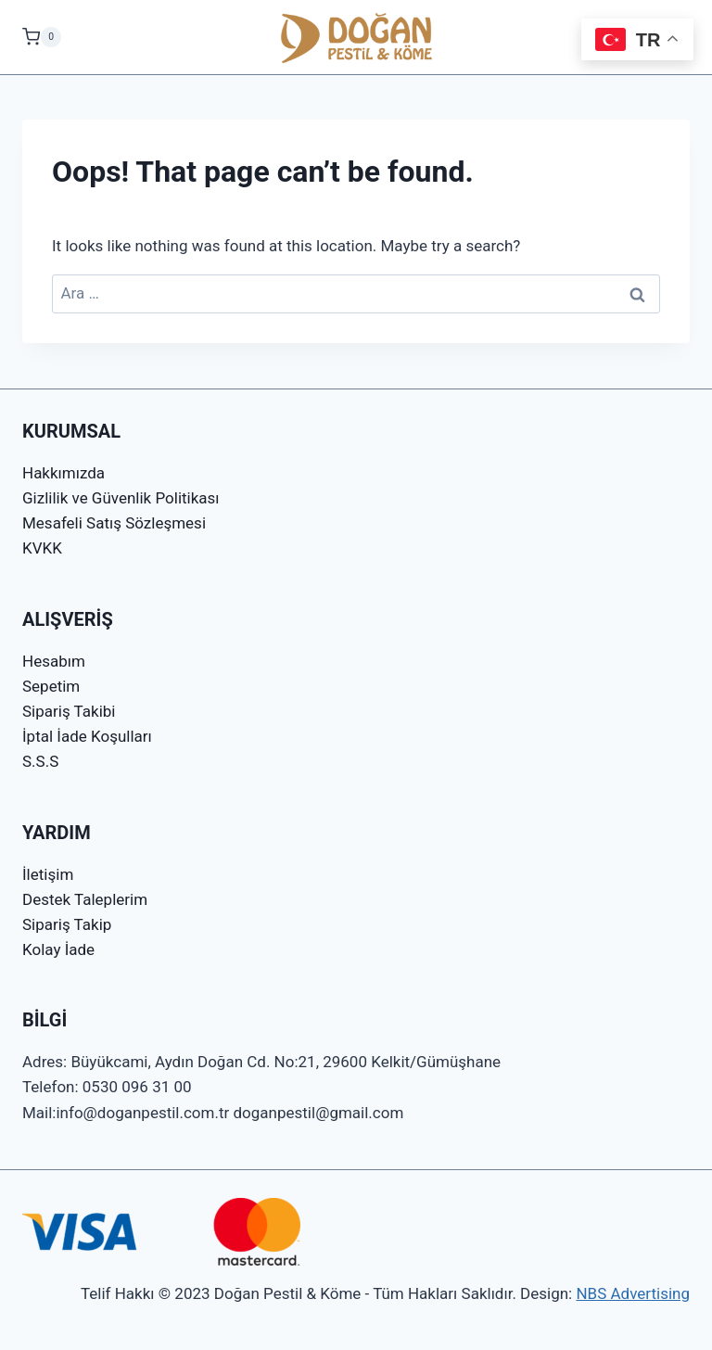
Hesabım (53, 661)
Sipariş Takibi (68, 711)
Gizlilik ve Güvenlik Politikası (121, 498)
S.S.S (40, 761)
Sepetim (51, 686)
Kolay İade (58, 949)
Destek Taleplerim (84, 899)
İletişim (47, 874)
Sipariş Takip (66, 924)
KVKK (42, 548)
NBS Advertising (633, 1293)
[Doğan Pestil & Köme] (356, 37)
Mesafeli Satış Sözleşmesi (114, 523)
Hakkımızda (63, 473)
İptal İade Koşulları (87, 736)
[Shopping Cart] (41, 37)
